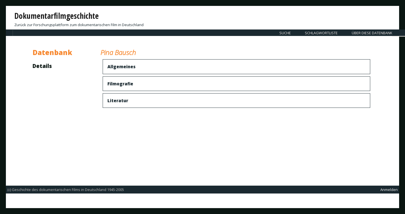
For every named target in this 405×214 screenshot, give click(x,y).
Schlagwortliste (321, 32)
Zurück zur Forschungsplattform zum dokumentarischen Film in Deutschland (79, 24)
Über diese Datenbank (372, 32)
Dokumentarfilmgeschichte (56, 15)
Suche (285, 32)
